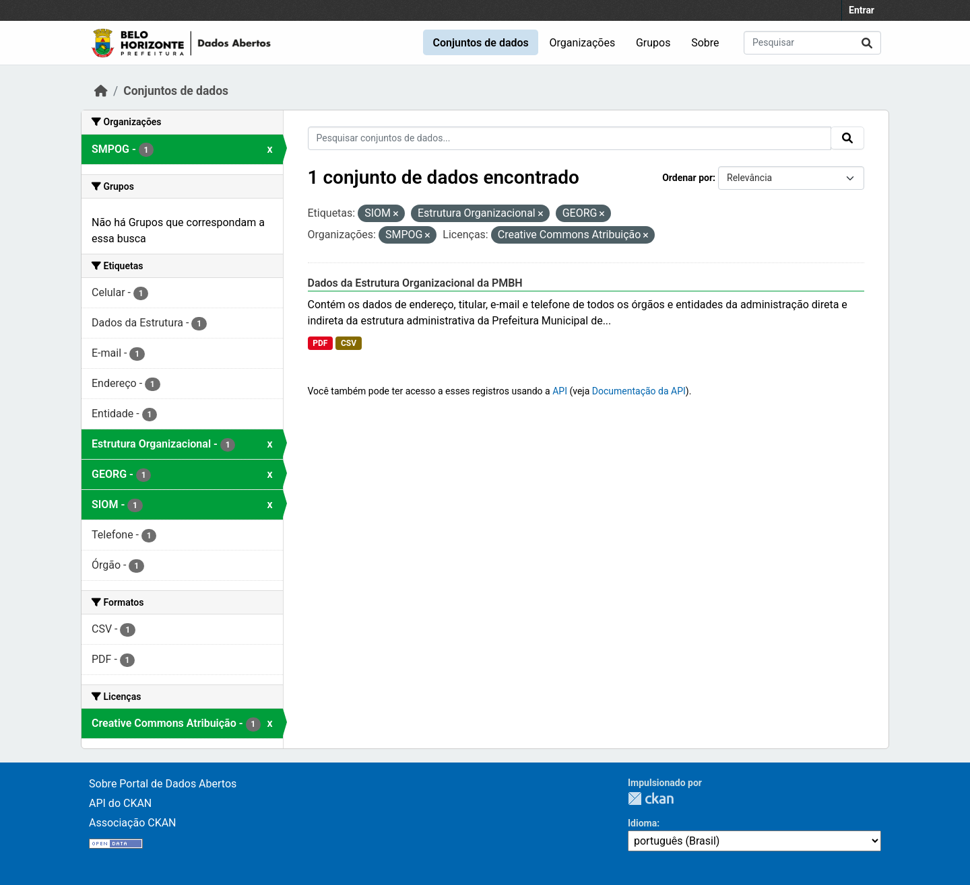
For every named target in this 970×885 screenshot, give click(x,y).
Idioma (642, 823)
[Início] (101, 91)
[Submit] (867, 43)
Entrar (861, 10)
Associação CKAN (132, 822)
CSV (348, 343)
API (559, 391)
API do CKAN (120, 803)
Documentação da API (639, 391)
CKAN (651, 798)
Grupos (653, 42)
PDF (320, 343)
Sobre (705, 42)
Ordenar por (687, 177)
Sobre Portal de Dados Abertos (162, 783)
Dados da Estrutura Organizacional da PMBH (415, 283)
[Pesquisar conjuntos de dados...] (812, 43)
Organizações (583, 42)
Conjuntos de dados (480, 42)
